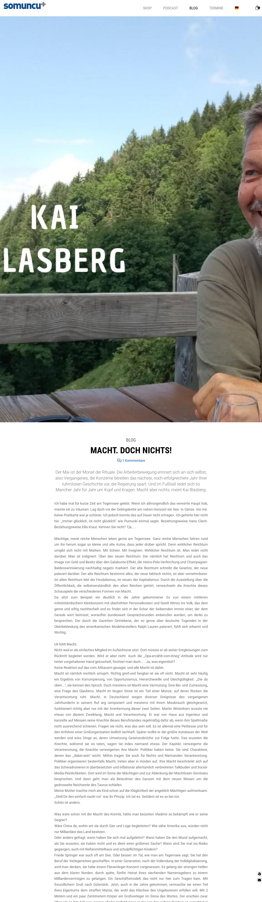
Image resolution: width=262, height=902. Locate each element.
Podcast (170, 8)
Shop (147, 8)
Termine (216, 8)
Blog (193, 8)
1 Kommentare (131, 460)
